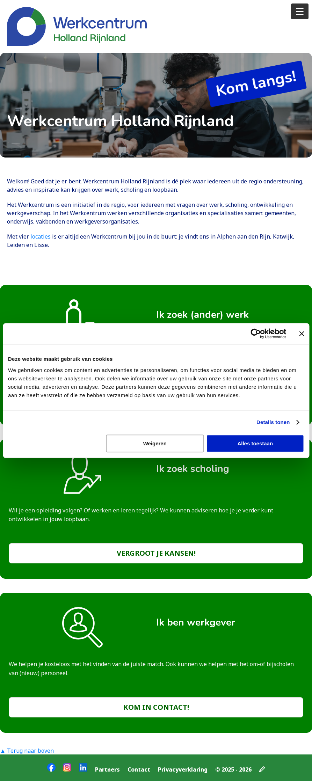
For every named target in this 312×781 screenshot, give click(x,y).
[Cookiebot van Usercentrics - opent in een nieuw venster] (255, 333)
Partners (107, 769)
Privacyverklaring (183, 769)
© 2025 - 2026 (233, 769)
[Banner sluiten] (301, 333)
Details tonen (273, 422)
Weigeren (155, 443)
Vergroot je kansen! (156, 553)
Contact (139, 769)
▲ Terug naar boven (27, 750)
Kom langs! (256, 83)
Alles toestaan (255, 443)
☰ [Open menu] (299, 11)
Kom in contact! (156, 707)
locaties (41, 236)
